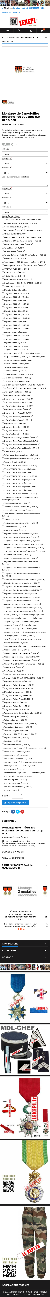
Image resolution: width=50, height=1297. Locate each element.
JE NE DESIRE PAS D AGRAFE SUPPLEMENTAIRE (21, 220)
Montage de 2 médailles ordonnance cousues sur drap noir (20, 916)
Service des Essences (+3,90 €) (17, 759)
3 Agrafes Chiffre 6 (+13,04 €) (15, 339)
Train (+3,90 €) (27, 766)
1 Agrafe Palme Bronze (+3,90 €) (17, 681)
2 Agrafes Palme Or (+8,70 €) (16, 706)
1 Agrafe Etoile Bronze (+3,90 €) (16, 395)
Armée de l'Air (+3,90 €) (13, 251)
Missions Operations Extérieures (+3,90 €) (21, 657)
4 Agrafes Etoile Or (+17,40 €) (15, 434)
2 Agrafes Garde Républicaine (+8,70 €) (20, 537)
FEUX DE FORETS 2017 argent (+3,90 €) (19, 480)
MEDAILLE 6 (7, 207)
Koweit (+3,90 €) (10, 632)
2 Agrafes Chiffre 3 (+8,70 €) (15, 304)
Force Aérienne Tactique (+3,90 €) (18, 510)
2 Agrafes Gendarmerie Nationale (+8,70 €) (22, 608)
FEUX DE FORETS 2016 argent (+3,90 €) (19, 469)
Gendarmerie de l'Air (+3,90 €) (16, 555)
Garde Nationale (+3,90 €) (14, 530)
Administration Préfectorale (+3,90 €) (19, 223)
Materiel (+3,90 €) (38, 646)
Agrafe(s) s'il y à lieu (11, 216)
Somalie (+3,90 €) (11, 762)
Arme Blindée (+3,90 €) (13, 248)
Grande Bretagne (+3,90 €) (32, 615)
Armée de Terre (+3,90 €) (14, 255)
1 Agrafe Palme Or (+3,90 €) (15, 702)
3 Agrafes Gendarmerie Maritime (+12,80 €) (22, 590)
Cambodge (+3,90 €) (12, 283)
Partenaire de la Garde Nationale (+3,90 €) (22, 713)
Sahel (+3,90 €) (29, 734)
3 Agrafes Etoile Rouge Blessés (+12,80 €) (21, 444)
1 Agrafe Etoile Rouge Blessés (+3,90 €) (20, 437)
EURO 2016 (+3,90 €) (12, 451)
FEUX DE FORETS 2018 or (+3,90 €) (17, 490)
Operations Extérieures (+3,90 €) (17, 674)
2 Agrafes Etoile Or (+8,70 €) (15, 427)
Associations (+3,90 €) (35, 262)
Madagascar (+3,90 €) (30, 639)
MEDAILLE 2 (7, 158)
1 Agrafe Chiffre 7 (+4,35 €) (14, 343)
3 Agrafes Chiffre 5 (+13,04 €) (15, 329)
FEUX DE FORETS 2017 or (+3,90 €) (17, 483)
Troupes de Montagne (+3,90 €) (17, 787)
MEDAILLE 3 (7, 167)
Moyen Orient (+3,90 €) (13, 664)
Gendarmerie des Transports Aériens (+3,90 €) (23, 579)
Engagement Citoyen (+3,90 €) (31, 388)
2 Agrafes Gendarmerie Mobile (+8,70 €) (21, 597)
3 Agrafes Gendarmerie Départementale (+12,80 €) (21, 575)
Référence (6, 124)
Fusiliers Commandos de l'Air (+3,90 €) (20, 523)
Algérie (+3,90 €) (10, 241)
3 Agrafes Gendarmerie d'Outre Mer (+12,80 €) (23, 551)
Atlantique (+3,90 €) (12, 265)
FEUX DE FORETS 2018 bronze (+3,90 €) (19, 494)
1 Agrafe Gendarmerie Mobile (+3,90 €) (20, 594)
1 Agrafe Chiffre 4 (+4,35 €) (15, 311)
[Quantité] (16, 796)
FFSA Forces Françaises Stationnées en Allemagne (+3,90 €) (20, 498)
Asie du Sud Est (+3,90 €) (14, 258)
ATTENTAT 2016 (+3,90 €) (34, 265)
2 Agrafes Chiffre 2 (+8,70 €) (15, 293)
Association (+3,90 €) (12, 262)
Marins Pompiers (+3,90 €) (14, 646)
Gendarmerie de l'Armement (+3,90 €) (20, 558)
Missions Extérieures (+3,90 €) (16, 650)
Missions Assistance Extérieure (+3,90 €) (20, 653)
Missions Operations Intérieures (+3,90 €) (21, 660)
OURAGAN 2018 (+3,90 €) (32, 678)
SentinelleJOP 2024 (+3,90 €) (16, 752)
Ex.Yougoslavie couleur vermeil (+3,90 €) (21, 458)
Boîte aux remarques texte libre (15, 177)
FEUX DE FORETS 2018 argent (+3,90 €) (19, 487)
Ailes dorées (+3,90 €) (13, 237)
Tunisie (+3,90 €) (10, 790)
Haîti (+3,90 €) (36, 618)
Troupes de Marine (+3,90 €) (15, 783)
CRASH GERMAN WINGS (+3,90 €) (17, 360)
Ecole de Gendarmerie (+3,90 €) (17, 374)
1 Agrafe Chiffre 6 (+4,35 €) (14, 332)
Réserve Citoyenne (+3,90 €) (15, 730)
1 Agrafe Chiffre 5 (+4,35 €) (14, 322)
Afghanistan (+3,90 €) (12, 230)
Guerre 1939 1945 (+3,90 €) (14, 618)
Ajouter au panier (15, 802)
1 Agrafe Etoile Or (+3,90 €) (14, 423)
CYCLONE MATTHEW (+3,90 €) (15, 364)
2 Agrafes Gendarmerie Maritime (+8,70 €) (21, 586)
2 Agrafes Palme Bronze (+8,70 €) (18, 685)
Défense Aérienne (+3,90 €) (15, 367)
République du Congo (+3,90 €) (17, 727)
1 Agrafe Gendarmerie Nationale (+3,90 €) (21, 604)
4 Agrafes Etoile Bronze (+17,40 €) (17, 406)
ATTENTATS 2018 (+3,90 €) (14, 272)
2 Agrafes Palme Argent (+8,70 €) (17, 695)
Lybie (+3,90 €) (9, 639)
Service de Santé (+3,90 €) (15, 755)
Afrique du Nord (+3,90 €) (14, 234)
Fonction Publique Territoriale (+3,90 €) (20, 507)
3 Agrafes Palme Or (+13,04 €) (16, 709)
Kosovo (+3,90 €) (28, 629)
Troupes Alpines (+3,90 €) (14, 780)
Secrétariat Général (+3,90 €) (16, 745)
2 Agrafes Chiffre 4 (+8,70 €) (15, 314)
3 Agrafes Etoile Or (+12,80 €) (15, 430)
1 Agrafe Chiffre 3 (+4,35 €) (14, 300)
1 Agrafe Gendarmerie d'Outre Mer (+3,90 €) (22, 544)
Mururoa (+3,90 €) (35, 664)
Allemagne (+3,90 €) (30, 241)
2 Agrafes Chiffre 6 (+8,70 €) (15, 336)
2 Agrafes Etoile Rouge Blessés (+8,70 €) (20, 441)
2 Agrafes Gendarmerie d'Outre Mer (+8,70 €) (23, 548)
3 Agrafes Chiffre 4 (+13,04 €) (16, 318)
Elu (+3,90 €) (8, 388)
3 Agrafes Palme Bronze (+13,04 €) (18, 688)
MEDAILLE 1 (6, 149)
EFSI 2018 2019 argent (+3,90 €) (16, 381)
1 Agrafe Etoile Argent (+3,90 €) (16, 409)
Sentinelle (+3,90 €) (36, 748)
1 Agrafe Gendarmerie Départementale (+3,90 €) (20, 563)
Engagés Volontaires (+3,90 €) (16, 392)
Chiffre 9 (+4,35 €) (30, 353)
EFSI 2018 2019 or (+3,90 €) (14, 385)
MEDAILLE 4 (7, 188)
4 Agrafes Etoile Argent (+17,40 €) (17, 420)
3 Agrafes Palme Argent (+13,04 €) (18, 699)
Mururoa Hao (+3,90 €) (13, 667)
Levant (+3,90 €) (10, 636)
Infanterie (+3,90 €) (11, 625)
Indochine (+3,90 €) (29, 622)
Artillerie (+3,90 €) (37, 255)
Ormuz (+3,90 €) (10, 678)
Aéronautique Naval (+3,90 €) (16, 227)
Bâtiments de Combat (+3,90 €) (17, 279)
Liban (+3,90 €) (27, 636)
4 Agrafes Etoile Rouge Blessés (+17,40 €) (21, 448)
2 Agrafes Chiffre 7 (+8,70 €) (15, 346)
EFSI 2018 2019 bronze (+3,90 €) (16, 378)
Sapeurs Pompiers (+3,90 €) (15, 737)
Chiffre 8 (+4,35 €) (11, 353)
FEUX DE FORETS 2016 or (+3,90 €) (17, 473)
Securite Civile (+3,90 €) (13, 748)
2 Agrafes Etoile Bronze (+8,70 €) (17, 399)
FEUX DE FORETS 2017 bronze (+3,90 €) (19, 476)
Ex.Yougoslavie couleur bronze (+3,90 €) (20, 455)
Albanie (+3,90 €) (34, 237)
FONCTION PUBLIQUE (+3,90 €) (16, 503)
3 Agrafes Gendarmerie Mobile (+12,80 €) (21, 601)
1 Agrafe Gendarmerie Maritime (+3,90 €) (21, 583)
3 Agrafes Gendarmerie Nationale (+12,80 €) (22, 611)
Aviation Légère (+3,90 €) (14, 276)
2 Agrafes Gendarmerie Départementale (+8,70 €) (21, 569)
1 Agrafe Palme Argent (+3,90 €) (17, 692)
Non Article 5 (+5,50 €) (13, 671)
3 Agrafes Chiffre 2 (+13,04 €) (15, 297)
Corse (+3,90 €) (37, 357)
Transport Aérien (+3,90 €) (14, 773)
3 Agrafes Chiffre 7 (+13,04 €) (15, 350)
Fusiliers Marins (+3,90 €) (14, 527)
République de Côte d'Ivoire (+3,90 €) (19, 723)
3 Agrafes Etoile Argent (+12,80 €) (17, 416)
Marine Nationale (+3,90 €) (15, 643)
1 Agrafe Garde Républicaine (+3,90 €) (20, 534)
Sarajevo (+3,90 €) (11, 741)
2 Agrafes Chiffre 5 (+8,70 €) (15, 325)
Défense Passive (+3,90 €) (14, 371)
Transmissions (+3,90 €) (13, 769)
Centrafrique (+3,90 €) (13, 286)
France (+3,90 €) (10, 520)
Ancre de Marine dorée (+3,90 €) (17, 244)
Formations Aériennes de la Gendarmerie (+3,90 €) (21, 515)
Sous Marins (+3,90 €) (32, 762)
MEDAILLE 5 (6, 197)
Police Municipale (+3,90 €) (15, 716)
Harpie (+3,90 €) (10, 622)
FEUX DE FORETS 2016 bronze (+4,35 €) (19, 465)
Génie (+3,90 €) (10, 615)
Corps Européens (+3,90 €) (15, 357)
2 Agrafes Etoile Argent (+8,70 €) (17, 413)
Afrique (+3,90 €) (33, 230)
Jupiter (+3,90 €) (10, 629)
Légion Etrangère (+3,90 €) (33, 632)
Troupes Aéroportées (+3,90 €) (17, 776)
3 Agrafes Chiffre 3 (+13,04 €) (15, 307)
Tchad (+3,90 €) (10, 766)
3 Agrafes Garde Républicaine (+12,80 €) (21, 541)
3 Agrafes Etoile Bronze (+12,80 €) (17, 402)
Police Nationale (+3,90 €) (14, 720)
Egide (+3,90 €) (36, 385)
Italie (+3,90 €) (29, 625)
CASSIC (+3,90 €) (33, 283)
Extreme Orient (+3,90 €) (14, 462)
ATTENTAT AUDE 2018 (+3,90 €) (16, 269)
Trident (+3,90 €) (37, 773)
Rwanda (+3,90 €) (11, 734)
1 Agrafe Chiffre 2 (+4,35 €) (14, 290)
